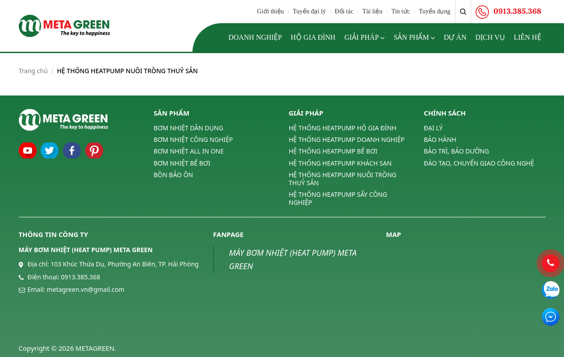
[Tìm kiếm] (463, 11)
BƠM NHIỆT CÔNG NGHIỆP (193, 139)
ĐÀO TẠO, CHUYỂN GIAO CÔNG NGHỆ (479, 163)
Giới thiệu (270, 11)
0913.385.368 (80, 277)
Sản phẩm (413, 37)
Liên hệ (527, 37)
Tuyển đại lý (309, 11)
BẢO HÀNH (440, 139)
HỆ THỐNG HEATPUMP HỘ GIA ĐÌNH (343, 128)
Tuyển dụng (435, 11)
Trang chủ (33, 70)
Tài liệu (372, 11)
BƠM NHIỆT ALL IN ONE (189, 151)
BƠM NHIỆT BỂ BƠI (182, 163)
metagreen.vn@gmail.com (85, 289)
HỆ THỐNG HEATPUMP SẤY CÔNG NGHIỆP (338, 198)
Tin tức (400, 11)
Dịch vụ (490, 37)
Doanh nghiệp (255, 37)
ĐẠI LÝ (433, 128)
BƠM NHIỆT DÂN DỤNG (188, 128)
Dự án (455, 37)
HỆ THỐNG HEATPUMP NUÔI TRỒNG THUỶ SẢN (343, 178)
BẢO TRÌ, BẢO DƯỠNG (456, 151)
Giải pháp (364, 37)
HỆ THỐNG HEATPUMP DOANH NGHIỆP (347, 139)
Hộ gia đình (313, 37)
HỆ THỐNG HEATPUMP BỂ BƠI (333, 151)
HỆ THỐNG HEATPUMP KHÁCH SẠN (340, 163)
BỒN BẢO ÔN (173, 174)
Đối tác (344, 11)
